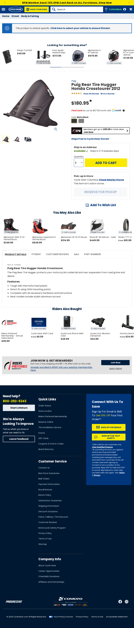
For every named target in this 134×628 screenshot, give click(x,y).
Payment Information (49, 484)
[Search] (76, 9)
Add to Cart (106, 163)
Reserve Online (45, 422)
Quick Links (47, 399)
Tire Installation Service (49, 427)
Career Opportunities (48, 571)
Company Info (49, 559)
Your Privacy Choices (63, 616)
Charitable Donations (48, 576)
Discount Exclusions (48, 511)
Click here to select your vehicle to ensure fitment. (80, 28)
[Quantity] (79, 162)
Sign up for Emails (111, 427)
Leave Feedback (19, 439)
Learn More (115, 368)
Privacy (97, 475)
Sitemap (42, 544)
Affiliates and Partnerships (51, 582)
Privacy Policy (45, 533)
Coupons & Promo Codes (51, 443)
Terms (121, 472)
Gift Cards (43, 438)
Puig (73, 81)
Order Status (44, 405)
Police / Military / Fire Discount (53, 516)
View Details (36, 167)
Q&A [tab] (76, 254)
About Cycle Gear (47, 565)
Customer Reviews (47, 522)
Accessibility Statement (116, 616)
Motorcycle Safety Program (52, 527)
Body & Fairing (30, 16)
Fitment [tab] (36, 254)
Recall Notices (45, 489)
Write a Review (107, 93)
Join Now (115, 362)
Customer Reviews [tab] (57, 254)
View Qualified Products (102, 447)
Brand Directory (46, 449)
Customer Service (52, 461)
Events (41, 433)
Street (15, 16)
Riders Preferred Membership (52, 416)
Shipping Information (48, 506)
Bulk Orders (43, 478)
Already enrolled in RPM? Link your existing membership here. (61, 369)
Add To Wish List (103, 205)
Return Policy (44, 495)
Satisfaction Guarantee (50, 500)
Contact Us (44, 467)
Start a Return (19, 407)
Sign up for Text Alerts (111, 437)
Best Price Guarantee (48, 473)
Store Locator (45, 411)
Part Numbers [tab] (92, 254)
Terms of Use (45, 538)
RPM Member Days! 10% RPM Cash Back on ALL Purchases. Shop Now (67, 2)
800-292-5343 (14, 401)
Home (5, 16)
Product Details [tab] (15, 254)
